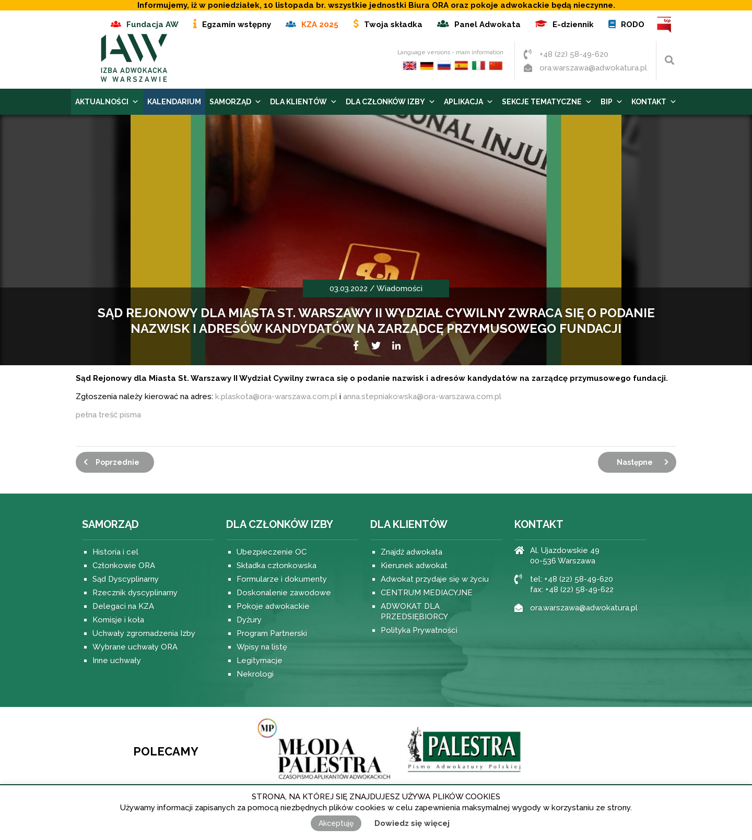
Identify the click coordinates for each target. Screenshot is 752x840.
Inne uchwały (116, 660)
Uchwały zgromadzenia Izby (143, 633)
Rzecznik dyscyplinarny (135, 592)
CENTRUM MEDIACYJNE (427, 592)
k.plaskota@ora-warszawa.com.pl (276, 396)
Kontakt (654, 102)
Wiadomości (399, 288)
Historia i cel (115, 552)
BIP (664, 25)
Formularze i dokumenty (282, 579)
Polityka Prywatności (419, 630)
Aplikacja (469, 102)
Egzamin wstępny (236, 24)
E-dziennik (573, 24)
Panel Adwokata (487, 24)
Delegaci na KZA (123, 606)
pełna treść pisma (108, 414)
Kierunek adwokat (414, 565)
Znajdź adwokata (411, 552)
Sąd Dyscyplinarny (125, 579)
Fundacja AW (152, 24)
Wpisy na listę (262, 647)
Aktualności (107, 102)
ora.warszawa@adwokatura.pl (593, 68)
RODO (632, 24)
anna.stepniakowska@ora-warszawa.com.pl (422, 396)
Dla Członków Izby (391, 102)
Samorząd (235, 102)
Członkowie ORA (123, 565)
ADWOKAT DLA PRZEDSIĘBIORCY (414, 611)
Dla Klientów (303, 102)
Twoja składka (393, 24)
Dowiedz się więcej (412, 823)
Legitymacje (260, 660)
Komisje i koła (118, 620)
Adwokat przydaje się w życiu (435, 579)
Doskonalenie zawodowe (284, 592)
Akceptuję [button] (336, 823)
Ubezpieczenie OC (272, 552)
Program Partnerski (272, 633)
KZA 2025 (319, 24)
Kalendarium (174, 102)
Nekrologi (255, 674)
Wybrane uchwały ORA (135, 647)
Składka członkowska (276, 565)
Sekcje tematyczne (547, 102)
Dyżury (249, 620)
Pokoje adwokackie (273, 606)
